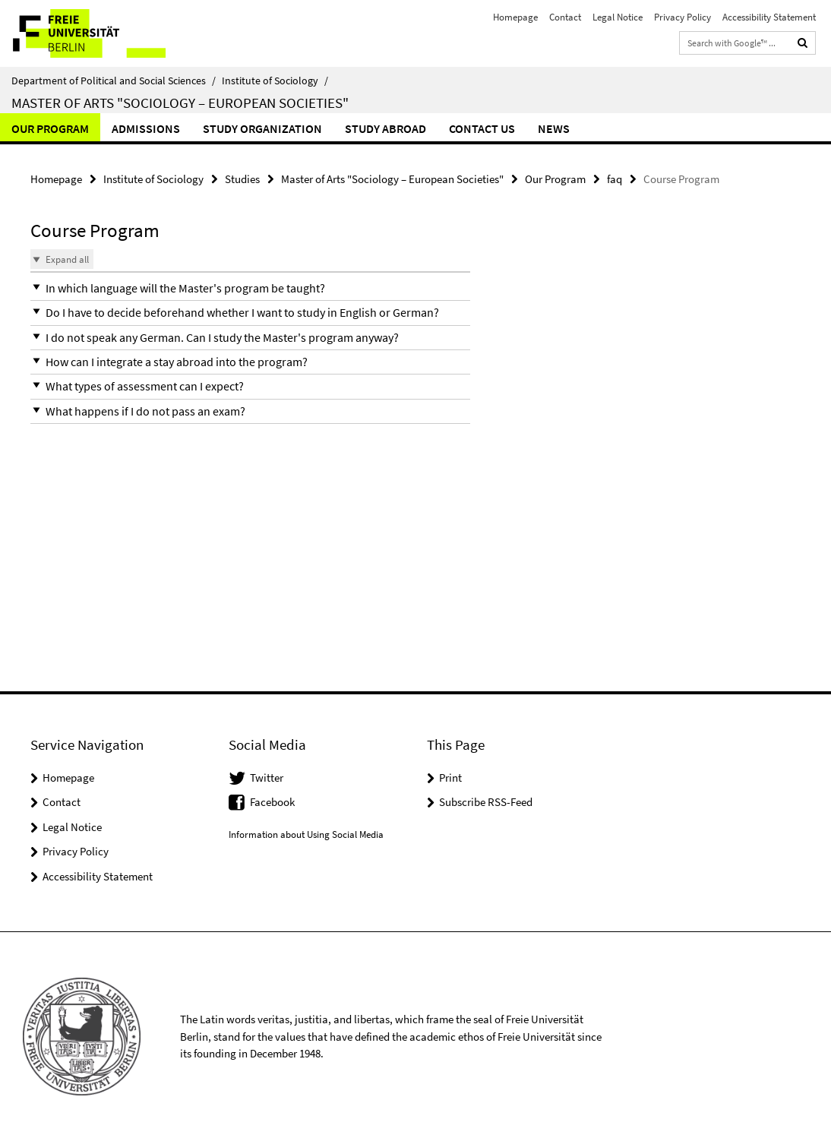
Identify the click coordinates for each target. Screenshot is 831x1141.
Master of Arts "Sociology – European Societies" (180, 102)
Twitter (266, 777)
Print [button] (450, 777)
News (554, 128)
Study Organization (262, 128)
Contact (565, 17)
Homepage (515, 17)
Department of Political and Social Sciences (113, 80)
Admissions (146, 128)
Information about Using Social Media (306, 834)
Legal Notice (617, 17)
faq (614, 179)
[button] (250, 288)
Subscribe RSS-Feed (485, 802)
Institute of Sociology (275, 80)
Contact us (482, 128)
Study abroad (385, 128)
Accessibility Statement (769, 17)
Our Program (50, 128)
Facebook (272, 802)
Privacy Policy (682, 17)
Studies (242, 179)
